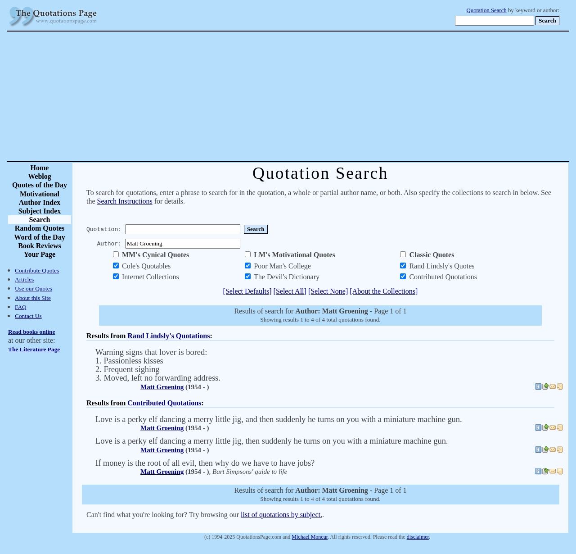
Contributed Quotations (164, 403)
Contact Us (28, 316)
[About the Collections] (384, 291)
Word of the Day (39, 237)
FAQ (21, 307)
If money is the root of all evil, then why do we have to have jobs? (205, 463)
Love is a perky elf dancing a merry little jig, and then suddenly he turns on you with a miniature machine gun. (278, 419)
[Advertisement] (319, 96)
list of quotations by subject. (281, 514)
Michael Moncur (310, 537)
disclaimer (418, 537)
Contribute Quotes (37, 270)
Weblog (39, 176)
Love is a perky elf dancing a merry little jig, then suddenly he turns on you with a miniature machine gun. (271, 440)
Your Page (39, 254)
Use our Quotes (33, 288)
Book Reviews (39, 246)
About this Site (33, 298)
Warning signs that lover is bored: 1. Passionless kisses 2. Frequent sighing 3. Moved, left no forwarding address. (157, 365)
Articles (24, 279)
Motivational (39, 194)
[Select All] (290, 291)
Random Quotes (40, 228)
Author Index (40, 202)
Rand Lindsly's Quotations (168, 336)
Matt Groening (162, 387)
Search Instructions (125, 201)
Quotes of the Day (39, 185)
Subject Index (39, 211)
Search (39, 219)
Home (40, 168)
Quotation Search (487, 10)
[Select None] (328, 291)
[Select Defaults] (247, 291)
